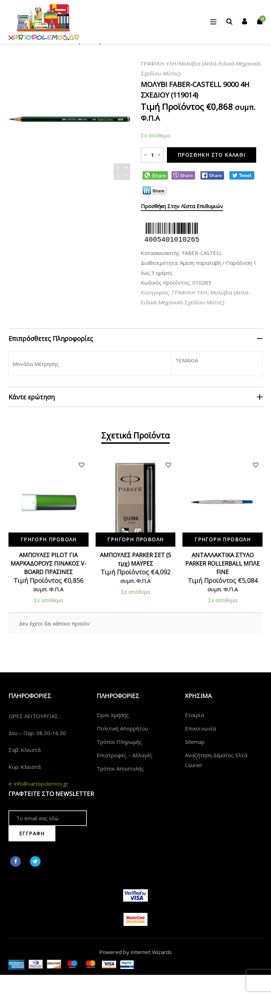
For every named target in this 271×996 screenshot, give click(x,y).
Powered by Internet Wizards (135, 951)
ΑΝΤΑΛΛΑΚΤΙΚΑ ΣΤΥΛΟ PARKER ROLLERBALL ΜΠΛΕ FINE (222, 563)
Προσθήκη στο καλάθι (211, 154)
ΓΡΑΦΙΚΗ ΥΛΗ (158, 63)
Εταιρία (194, 714)
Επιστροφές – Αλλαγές (124, 755)
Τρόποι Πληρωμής (119, 741)
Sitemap (195, 741)
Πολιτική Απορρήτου (122, 728)
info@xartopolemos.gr (41, 783)
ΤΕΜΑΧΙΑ (186, 360)
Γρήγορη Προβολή (48, 539)
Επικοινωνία (200, 728)
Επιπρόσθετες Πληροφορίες (50, 338)
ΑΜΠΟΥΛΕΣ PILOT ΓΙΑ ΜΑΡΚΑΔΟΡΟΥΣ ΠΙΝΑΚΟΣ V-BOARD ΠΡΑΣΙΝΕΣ (48, 563)
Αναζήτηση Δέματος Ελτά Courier (216, 760)
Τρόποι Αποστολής (120, 768)
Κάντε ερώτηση (31, 397)
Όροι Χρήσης (113, 714)
